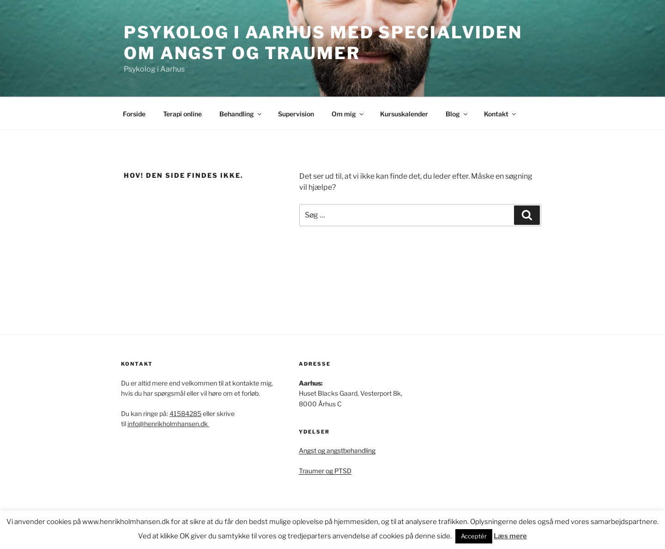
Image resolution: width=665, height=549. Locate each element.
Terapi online (182, 114)
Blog (457, 114)
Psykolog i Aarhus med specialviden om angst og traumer (323, 42)
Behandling (241, 114)
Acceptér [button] (474, 536)
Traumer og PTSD (325, 471)
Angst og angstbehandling (337, 450)
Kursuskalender (404, 114)
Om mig (348, 114)
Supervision (296, 114)
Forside (134, 114)
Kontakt (500, 114)
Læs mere (510, 536)
